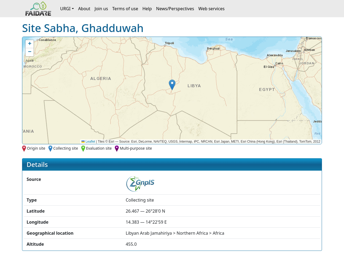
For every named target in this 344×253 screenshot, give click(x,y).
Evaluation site (99, 148)
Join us (101, 9)
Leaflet (88, 141)
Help (147, 9)
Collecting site (65, 148)
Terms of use (125, 9)
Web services (211, 9)
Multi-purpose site (136, 148)
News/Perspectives (175, 9)
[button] (172, 84)
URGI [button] (65, 9)
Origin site (36, 148)
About (84, 9)
